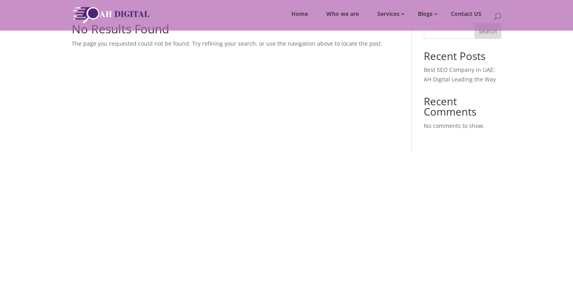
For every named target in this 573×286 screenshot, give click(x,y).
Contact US (466, 13)
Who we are (342, 13)
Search (488, 31)
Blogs (425, 13)
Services (388, 13)
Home (299, 13)
